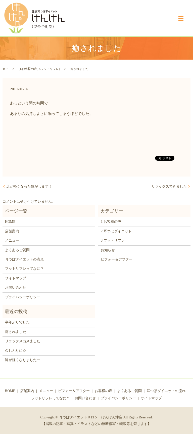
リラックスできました (169, 186)
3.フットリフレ (48, 69)
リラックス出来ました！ (24, 341)
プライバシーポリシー (22, 297)
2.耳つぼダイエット (116, 231)
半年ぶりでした (17, 322)
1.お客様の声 (28, 69)
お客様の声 (103, 391)
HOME (10, 222)
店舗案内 (12, 231)
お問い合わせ (15, 287)
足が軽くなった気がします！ (29, 186)
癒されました (15, 332)
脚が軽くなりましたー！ (24, 360)
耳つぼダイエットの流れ (24, 259)
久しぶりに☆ (15, 351)
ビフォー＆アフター (116, 259)
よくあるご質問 (17, 250)
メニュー (12, 240)
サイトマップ (15, 278)
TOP (5, 69)
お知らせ (108, 250)
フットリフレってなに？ (24, 269)
